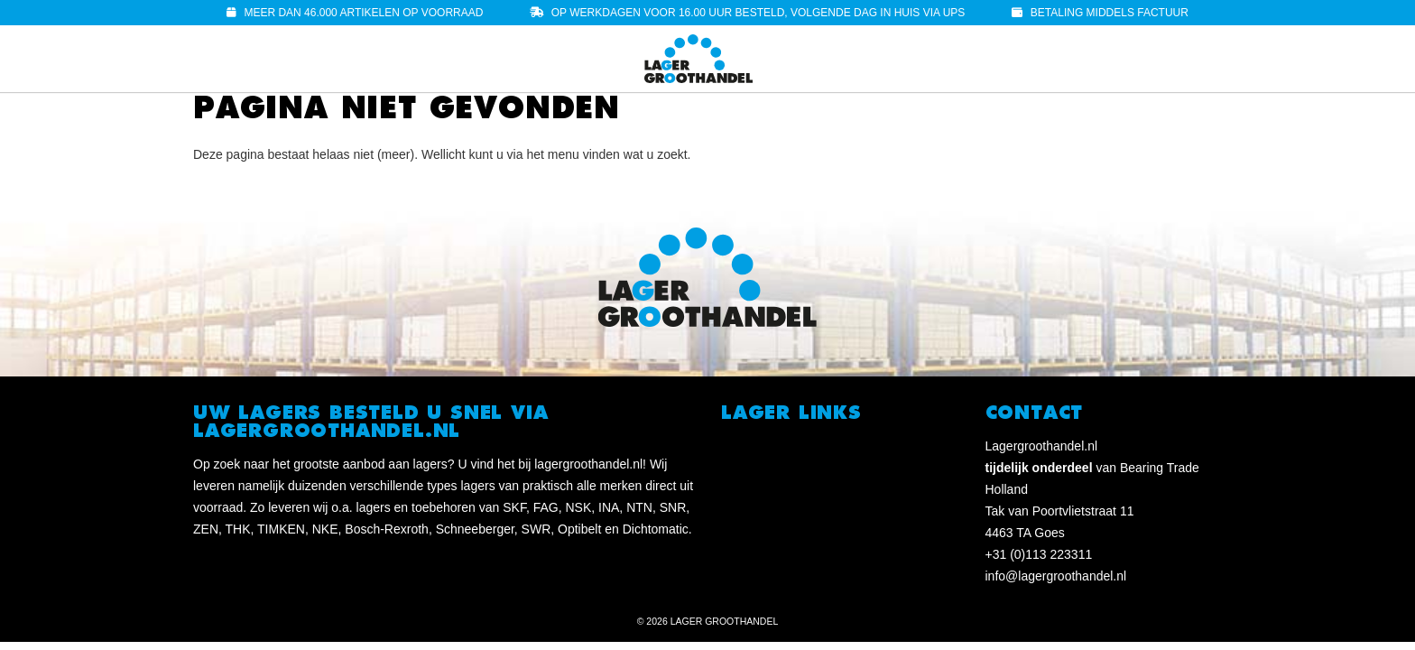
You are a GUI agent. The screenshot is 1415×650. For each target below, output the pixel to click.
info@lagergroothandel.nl (1056, 576)
